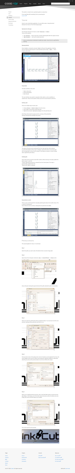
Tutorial (10, 17)
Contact (34, 3)
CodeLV (12, 468)
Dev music (57, 455)
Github (39, 455)
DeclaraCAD (24, 457)
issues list (24, 15)
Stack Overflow (41, 457)
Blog (30, 3)
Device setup (11, 19)
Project (9, 11)
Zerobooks (24, 461)
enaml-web (67, 468)
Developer (10, 23)
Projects (25, 3)
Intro (9, 13)
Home (69, 0)
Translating (10, 25)
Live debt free (58, 457)
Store (44, 3)
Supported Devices (12, 21)
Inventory (24, 459)
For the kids (57, 461)
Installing (10, 15)
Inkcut (23, 455)
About (39, 3)
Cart (72, 0)
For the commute (58, 459)
